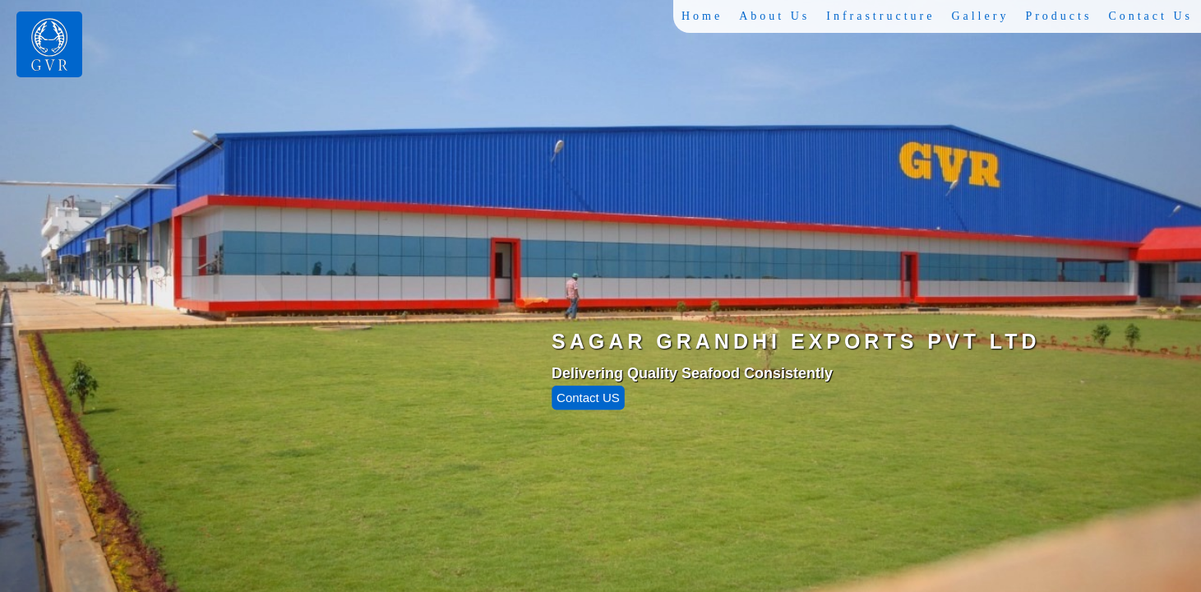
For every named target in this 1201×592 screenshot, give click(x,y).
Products (1058, 16)
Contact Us (1150, 16)
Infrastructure (880, 16)
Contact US (588, 398)
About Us (774, 16)
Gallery (980, 16)
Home (702, 16)
